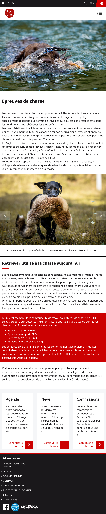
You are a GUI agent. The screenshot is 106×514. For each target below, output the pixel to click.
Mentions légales (13, 485)
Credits (7, 494)
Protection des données (18, 490)
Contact (8, 480)
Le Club (7, 471)
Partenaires (10, 499)
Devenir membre (12, 476)
